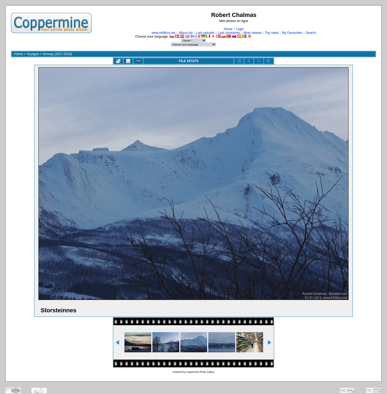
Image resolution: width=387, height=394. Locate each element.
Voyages (33, 54)
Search (311, 33)
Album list (186, 33)
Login (240, 29)
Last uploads (205, 33)
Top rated (271, 33)
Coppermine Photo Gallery (200, 372)
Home (228, 29)
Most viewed (252, 33)
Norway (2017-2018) (57, 54)
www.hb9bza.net (163, 33)
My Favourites (292, 33)
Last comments (229, 33)
